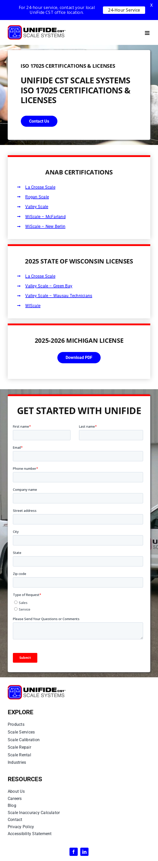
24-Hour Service (124, 10)
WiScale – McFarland (45, 216)
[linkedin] (84, 852)
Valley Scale (36, 206)
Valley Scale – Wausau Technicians (58, 295)
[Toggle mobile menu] (147, 33)
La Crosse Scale (40, 187)
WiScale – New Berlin (45, 226)
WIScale (32, 305)
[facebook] (73, 852)
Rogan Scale (37, 196)
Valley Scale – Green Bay (48, 285)
